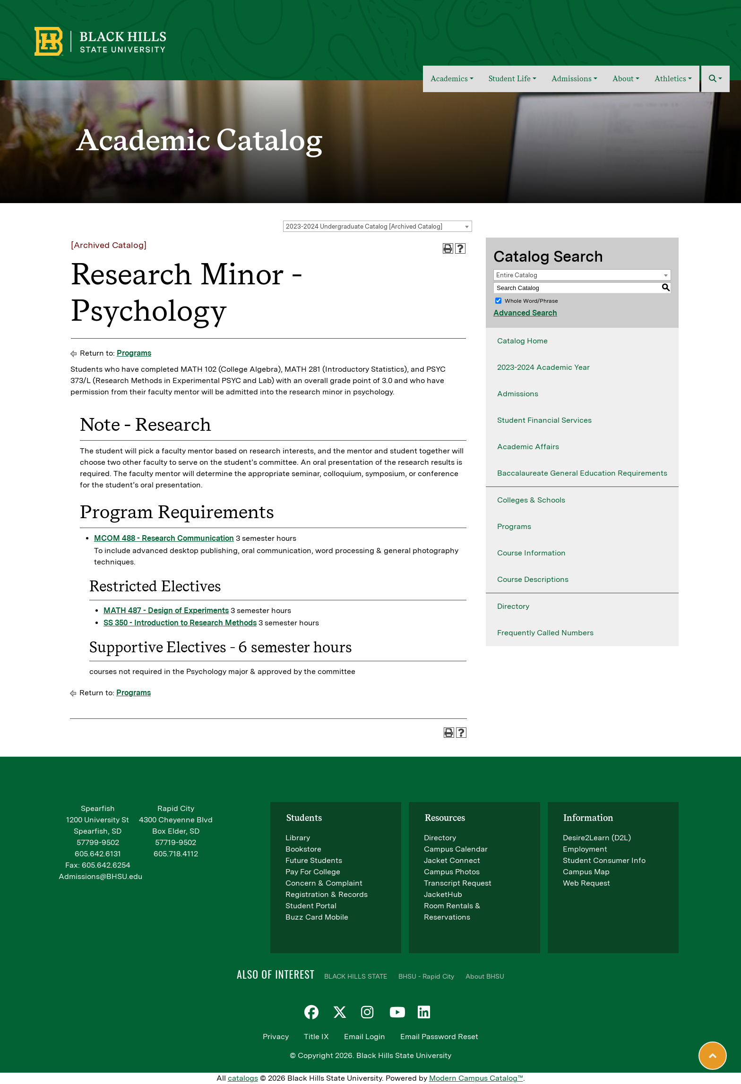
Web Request (586, 883)
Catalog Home (522, 340)
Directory (513, 606)
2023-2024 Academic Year (543, 367)
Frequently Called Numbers (545, 632)
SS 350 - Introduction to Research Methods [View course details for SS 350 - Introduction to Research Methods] (180, 622)
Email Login (364, 1036)
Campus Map (586, 871)
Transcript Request (457, 883)
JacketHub (443, 894)
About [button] (623, 78)
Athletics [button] (670, 78)
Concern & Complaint (323, 883)
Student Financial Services (544, 420)
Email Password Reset (439, 1036)
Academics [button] (449, 78)
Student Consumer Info (604, 860)
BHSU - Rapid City (426, 976)
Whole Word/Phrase (531, 301)
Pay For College (312, 871)
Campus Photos (452, 871)
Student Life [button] (510, 78)
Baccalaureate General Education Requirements (582, 473)
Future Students (313, 860)
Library (297, 837)
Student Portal (310, 905)
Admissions (517, 393)
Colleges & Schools (531, 499)
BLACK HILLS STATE (355, 976)
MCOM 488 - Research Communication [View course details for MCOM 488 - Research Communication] (164, 538)
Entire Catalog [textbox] (516, 275)
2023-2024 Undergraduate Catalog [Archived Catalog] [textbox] (364, 226)
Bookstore (303, 849)
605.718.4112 (176, 853)
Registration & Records (326, 894)
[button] (715, 79)
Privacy (276, 1036)
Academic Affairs (528, 446)
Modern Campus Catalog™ (476, 1078)
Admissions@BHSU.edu (100, 876)
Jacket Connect (452, 860)
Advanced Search (525, 312)
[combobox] (377, 226)
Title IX (316, 1036)
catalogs (243, 1078)
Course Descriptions (533, 579)
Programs (134, 353)
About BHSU (484, 976)
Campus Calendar (456, 849)
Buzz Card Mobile (316, 917)
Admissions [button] (571, 78)
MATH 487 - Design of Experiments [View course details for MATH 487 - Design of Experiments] (166, 610)
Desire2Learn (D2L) (597, 837)
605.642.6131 (98, 853)
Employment (585, 849)
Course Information (531, 552)
